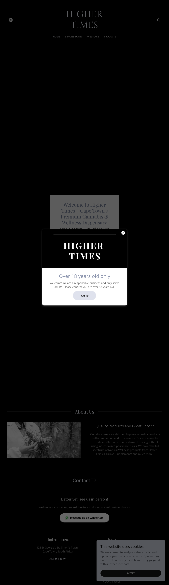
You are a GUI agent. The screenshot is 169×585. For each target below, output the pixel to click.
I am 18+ (84, 295)
